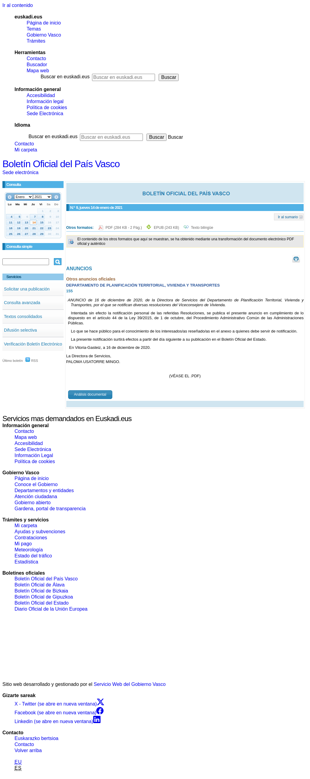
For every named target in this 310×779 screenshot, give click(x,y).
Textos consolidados (23, 316)
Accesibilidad (41, 95)
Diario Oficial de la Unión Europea (51, 609)
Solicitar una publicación (27, 289)
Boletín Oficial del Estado (42, 602)
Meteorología (29, 549)
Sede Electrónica (45, 113)
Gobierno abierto (33, 502)
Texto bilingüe (202, 228)
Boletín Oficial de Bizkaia (41, 590)
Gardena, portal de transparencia (50, 508)
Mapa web (38, 70)
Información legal (45, 101)
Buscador (37, 64)
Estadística (26, 561)
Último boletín (12, 360)
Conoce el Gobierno (36, 484)
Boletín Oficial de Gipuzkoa (44, 596)
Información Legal (34, 455)
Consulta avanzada (22, 302)
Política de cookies (47, 107)
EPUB (166, 228)
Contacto (36, 58)
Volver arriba (28, 750)
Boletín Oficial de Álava (39, 584)
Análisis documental (90, 394)
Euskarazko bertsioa (36, 738)
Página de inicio (44, 22)
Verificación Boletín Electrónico (33, 344)
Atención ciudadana (36, 496)
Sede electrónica (20, 172)
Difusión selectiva (20, 330)
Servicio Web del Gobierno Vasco (130, 684)
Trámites (36, 41)
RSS (31, 360)
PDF (124, 228)
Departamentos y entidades (44, 490)
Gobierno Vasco (44, 34)
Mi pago (23, 543)
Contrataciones (31, 537)
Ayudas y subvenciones (40, 531)
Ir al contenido (17, 5)
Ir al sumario (288, 217)
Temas (34, 28)
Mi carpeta (26, 149)
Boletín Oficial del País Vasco (61, 163)
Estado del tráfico (33, 555)
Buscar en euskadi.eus (65, 76)
